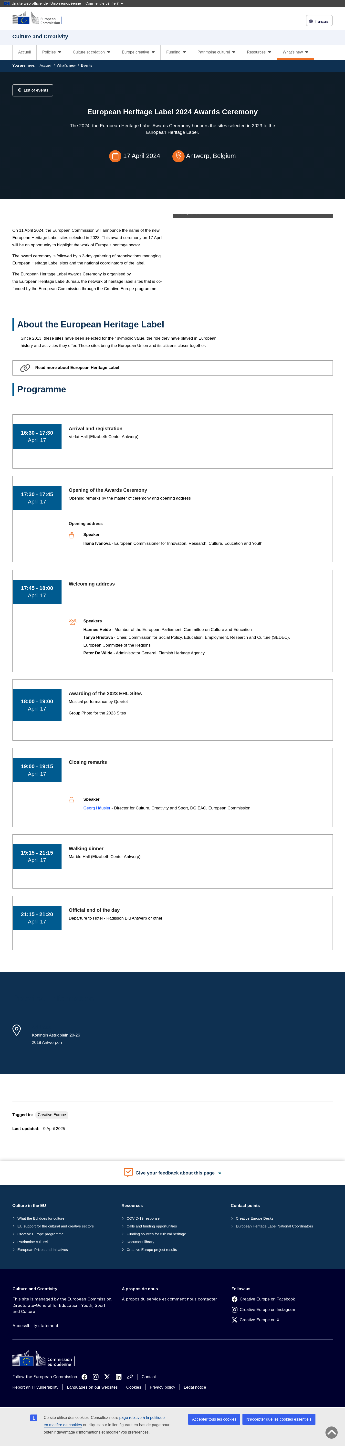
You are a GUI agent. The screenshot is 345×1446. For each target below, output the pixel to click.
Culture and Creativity (34, 1288)
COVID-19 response (143, 1218)
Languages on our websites (92, 1387)
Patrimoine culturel (32, 1242)
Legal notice (195, 1387)
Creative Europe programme (40, 1234)
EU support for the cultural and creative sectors (55, 1226)
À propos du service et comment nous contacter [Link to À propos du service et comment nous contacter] (169, 1299)
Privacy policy (162, 1387)
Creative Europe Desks (254, 1218)
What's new (66, 65)
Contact (149, 1376)
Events (86, 65)
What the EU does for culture (40, 1218)
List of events (32, 90)
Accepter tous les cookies (214, 1419)
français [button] (319, 21)
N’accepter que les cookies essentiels (279, 1419)
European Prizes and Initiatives (42, 1249)
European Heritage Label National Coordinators (274, 1226)
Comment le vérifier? (104, 3)
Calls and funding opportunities (152, 1226)
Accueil (24, 52)
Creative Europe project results (152, 1249)
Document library (140, 1242)
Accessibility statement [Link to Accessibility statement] (35, 1325)
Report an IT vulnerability (35, 1387)
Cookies (133, 1387)
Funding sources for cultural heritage (156, 1234)
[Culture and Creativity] (40, 18)
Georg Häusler (97, 808)
